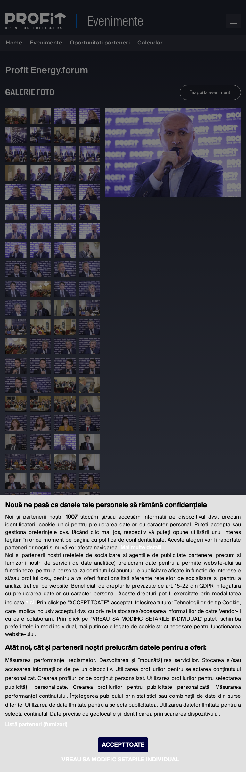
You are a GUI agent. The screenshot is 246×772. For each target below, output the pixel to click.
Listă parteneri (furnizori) (36, 724)
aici (29, 602)
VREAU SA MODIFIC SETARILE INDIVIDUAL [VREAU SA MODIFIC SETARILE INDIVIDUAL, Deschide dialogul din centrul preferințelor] (120, 760)
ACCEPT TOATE (123, 745)
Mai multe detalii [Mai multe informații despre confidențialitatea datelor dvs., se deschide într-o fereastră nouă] (140, 547)
